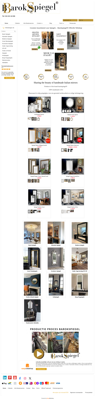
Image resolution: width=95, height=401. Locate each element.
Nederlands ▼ (67, 20)
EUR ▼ (81, 20)
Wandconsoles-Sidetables (6, 61)
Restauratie (73, 23)
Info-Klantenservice (28, 23)
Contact (39, 23)
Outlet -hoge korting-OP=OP (7, 47)
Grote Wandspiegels (7, 41)
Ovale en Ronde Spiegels (6, 52)
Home (6, 23)
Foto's (61, 23)
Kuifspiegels (5, 55)
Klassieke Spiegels (7, 36)
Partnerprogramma (58, 388)
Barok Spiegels (6, 34)
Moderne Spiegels (7, 39)
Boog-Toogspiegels (7, 57)
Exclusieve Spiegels (7, 43)
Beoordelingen (9, 78)
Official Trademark (46, 388)
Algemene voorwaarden (76, 392)
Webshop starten (41, 369)
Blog (51, 23)
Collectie (17, 23)
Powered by (47, 398)
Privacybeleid (88, 392)
